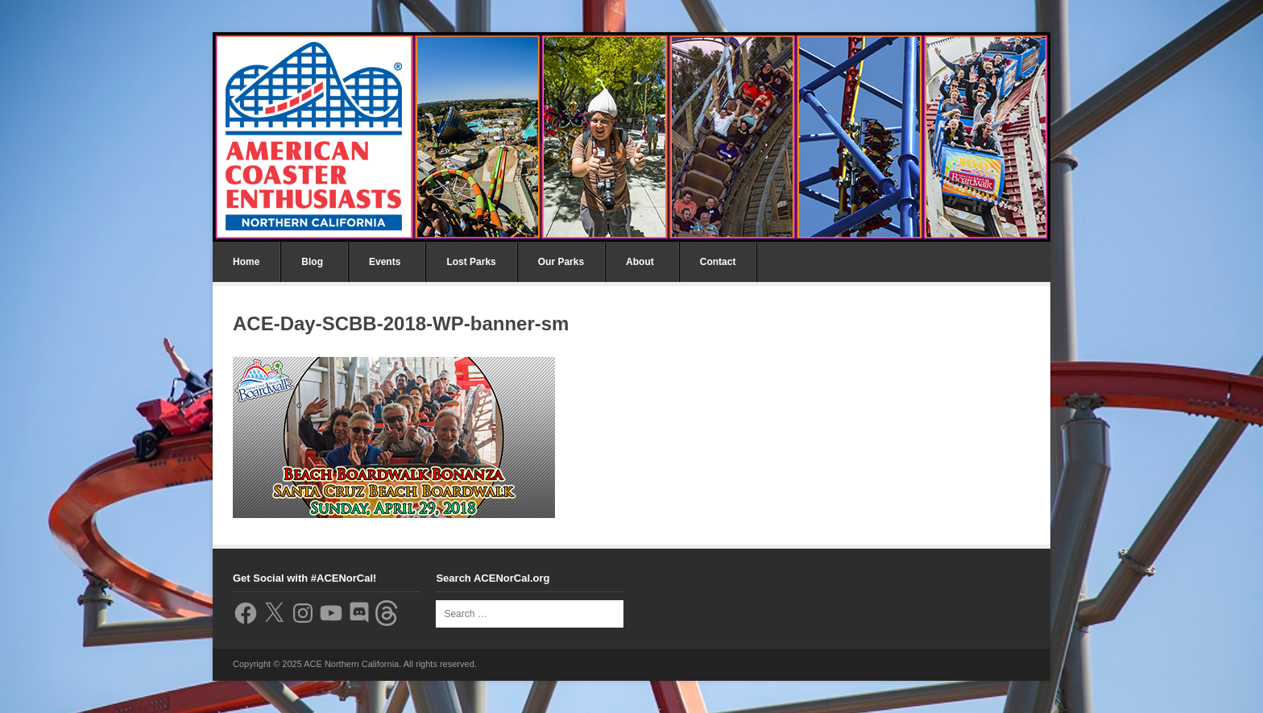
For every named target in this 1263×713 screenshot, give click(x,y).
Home (246, 261)
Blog (312, 261)
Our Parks (561, 261)
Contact (718, 261)
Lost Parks (470, 261)
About (640, 261)
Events (384, 261)
